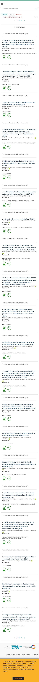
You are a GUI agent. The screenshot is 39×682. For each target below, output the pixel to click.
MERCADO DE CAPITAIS (13, 504)
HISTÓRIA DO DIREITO (12, 201)
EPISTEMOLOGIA (16, 386)
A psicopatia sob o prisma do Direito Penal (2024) (18, 219)
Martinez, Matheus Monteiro (9, 167)
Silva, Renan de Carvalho (8, 499)
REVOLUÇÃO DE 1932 (24, 201)
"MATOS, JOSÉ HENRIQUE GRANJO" (12, 17)
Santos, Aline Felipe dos (8, 379)
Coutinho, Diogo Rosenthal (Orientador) (24, 48)
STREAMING (10, 474)
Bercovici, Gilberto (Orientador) (26, 106)
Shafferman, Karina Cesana (9, 437)
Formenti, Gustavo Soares (8, 251)
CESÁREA (9, 386)
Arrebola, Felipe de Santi (8, 196)
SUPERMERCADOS (11, 53)
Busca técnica (26, 655)
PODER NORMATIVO (12, 143)
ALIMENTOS (20, 53)
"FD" (12, 14)
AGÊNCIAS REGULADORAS (24, 143)
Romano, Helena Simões (8, 48)
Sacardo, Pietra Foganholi (8, 621)
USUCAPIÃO (10, 444)
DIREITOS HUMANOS (16, 538)
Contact (35, 655)
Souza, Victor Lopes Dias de (9, 468)
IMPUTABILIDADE (11, 227)
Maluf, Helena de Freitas (8, 410)
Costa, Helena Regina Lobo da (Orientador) (26, 251)
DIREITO (9, 84)
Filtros (4, 14)
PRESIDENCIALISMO (12, 537)
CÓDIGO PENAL (11, 626)
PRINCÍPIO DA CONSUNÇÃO (14, 353)
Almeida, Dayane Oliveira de (9, 220)
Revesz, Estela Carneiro (8, 286)
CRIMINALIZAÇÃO (6, 260)
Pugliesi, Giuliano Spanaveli (9, 530)
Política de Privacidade (13, 655)
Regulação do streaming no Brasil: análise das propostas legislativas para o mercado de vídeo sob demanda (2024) (19, 464)
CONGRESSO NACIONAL (20, 474)
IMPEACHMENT (6, 538)
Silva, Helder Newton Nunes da (10, 590)
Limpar (36, 17)
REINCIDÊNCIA (28, 227)
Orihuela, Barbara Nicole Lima (9, 346)
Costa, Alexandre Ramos (8, 138)
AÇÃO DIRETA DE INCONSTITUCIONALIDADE (18, 258)
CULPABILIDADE (20, 227)
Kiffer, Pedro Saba (6, 560)
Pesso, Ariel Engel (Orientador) (22, 196)
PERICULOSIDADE (19, 626)
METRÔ (33, 504)
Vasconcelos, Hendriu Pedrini (9, 77)
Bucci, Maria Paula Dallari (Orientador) (26, 468)
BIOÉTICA (23, 386)
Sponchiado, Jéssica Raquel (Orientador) (25, 621)
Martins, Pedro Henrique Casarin (10, 106)
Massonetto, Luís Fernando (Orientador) (24, 499)
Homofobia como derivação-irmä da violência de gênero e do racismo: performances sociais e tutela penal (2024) (19, 586)
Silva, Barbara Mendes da (8, 317)
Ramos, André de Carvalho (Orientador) (26, 530)
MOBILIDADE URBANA (25, 504)
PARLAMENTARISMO (23, 537)
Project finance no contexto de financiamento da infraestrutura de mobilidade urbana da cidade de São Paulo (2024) (18, 495)
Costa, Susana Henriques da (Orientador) (24, 286)
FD (8, 50)
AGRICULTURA (15, 84)
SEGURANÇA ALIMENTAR (30, 53)
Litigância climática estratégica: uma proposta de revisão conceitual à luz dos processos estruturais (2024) (18, 163)
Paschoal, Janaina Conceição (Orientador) (25, 379)
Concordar (18, 678)
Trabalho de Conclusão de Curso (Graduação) (15, 33)
